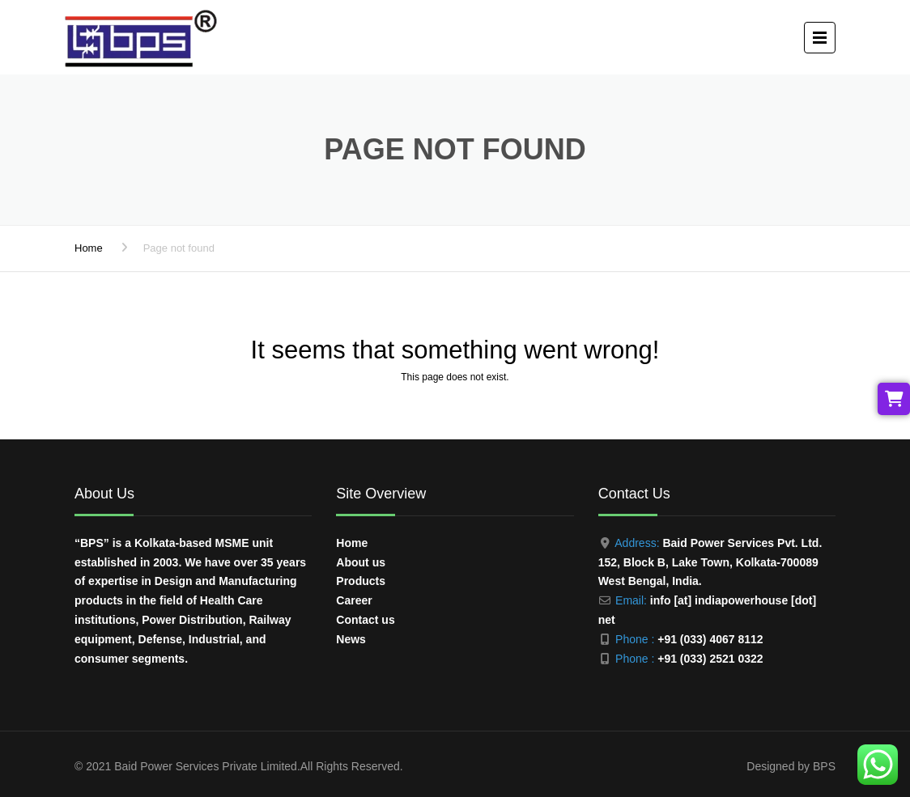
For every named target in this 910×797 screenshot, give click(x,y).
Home (88, 248)
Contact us (365, 619)
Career (354, 600)
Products (360, 580)
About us (360, 562)
